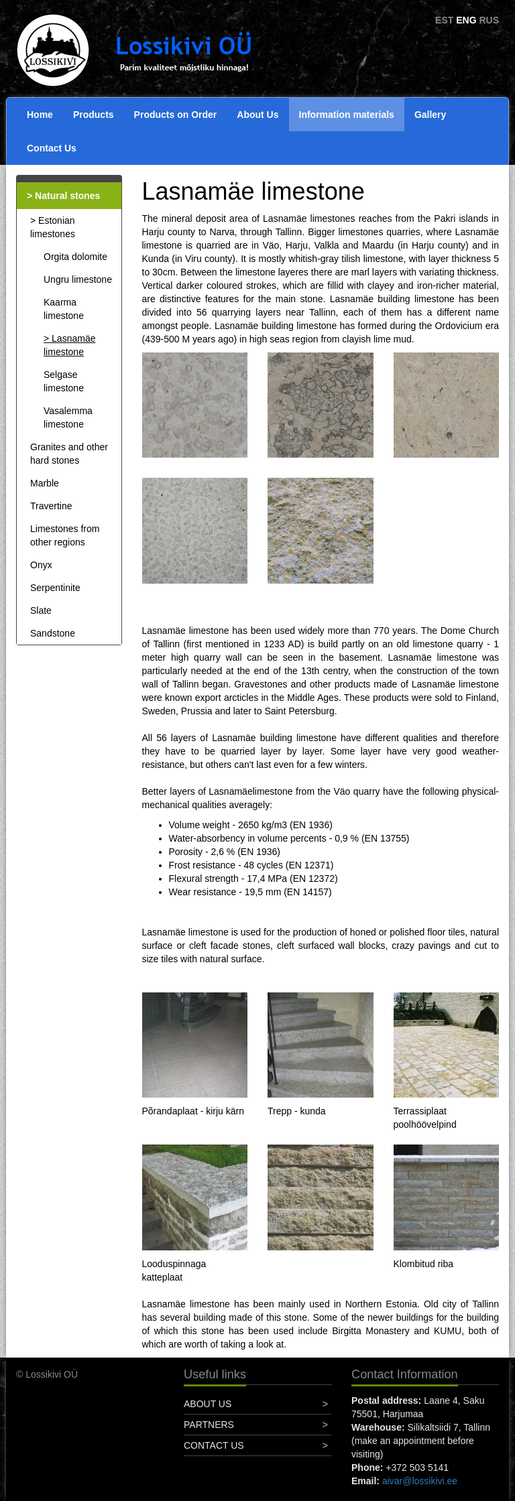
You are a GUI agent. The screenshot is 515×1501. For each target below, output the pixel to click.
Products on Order (175, 114)
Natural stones (67, 195)
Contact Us (51, 148)
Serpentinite (55, 587)
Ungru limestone (78, 279)
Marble (44, 483)
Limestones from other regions (64, 535)
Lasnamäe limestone (69, 345)
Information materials (346, 114)
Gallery (430, 114)
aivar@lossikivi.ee (419, 1481)
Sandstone (52, 633)
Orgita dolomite (75, 256)
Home (40, 114)
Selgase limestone (64, 381)
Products (93, 114)
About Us (257, 114)
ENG (466, 20)
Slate (41, 610)
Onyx (41, 565)
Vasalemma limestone (68, 417)
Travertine (51, 506)
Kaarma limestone (64, 309)
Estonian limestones (52, 227)
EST (444, 20)
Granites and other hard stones (69, 454)
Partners (209, 1424)
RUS (489, 20)
